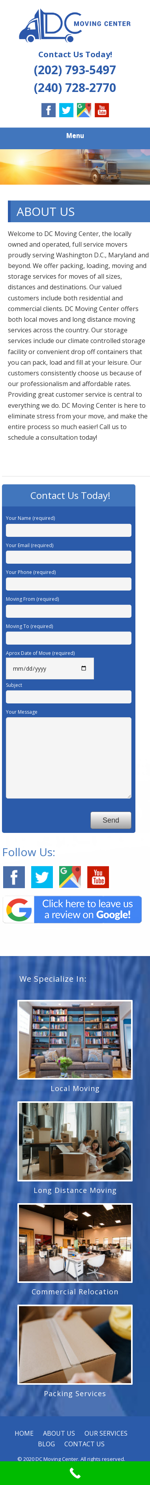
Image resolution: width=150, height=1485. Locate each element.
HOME (24, 1433)
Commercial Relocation (75, 1291)
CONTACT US (84, 1444)
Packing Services (75, 1393)
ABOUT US (59, 1433)
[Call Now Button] (75, 1473)
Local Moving (75, 1088)
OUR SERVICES (106, 1433)
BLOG (46, 1444)
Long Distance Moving (75, 1190)
